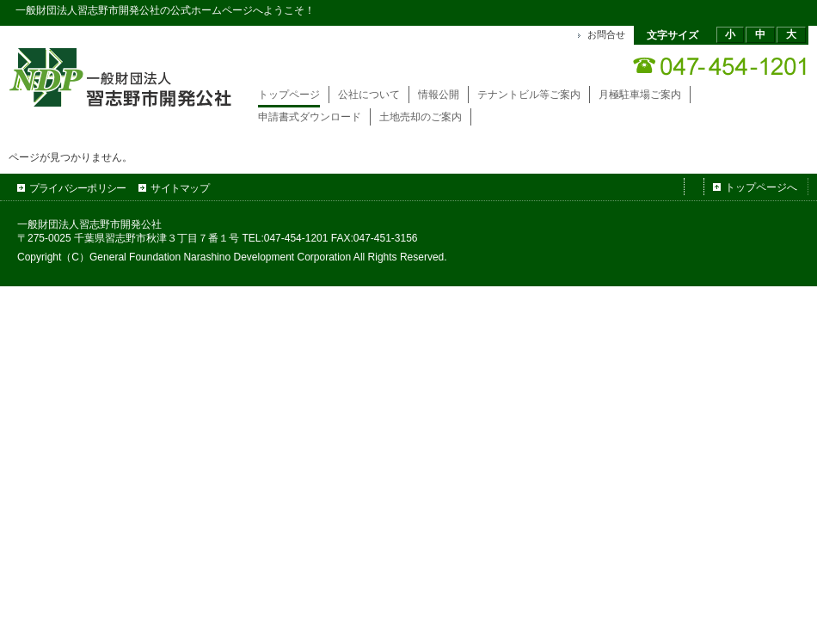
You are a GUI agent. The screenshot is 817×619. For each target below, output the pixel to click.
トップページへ (761, 187)
